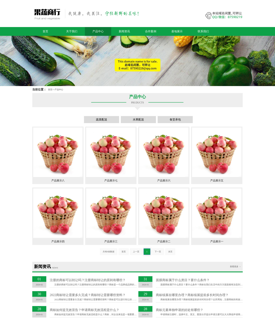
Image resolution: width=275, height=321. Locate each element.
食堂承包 (175, 119)
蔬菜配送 (101, 119)
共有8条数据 (108, 251)
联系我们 (203, 31)
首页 (45, 31)
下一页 (158, 251)
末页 (170, 251)
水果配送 (138, 119)
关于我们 (71, 31)
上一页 (136, 251)
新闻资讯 (124, 31)
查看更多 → (235, 266)
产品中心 (98, 31)
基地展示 (177, 31)
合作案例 (150, 31)
